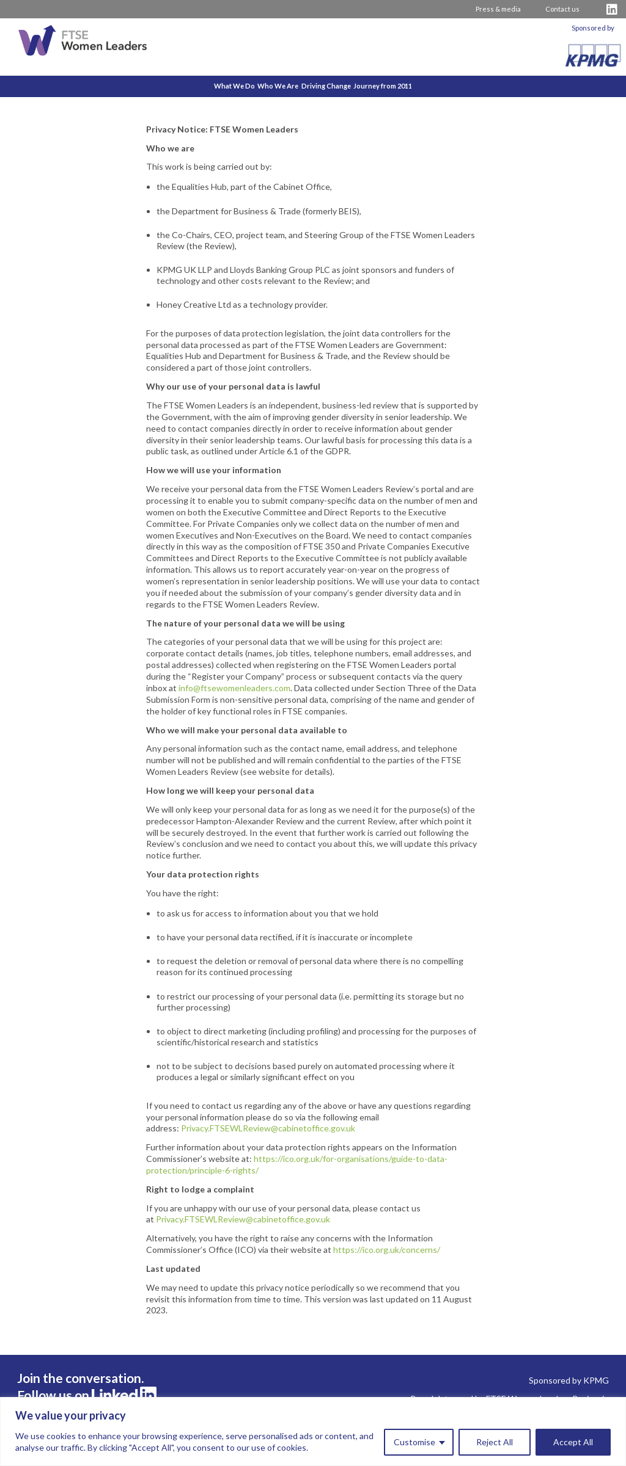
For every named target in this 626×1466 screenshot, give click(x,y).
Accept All (573, 1442)
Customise (414, 1442)
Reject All (494, 1442)
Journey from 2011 (417, 86)
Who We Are (266, 86)
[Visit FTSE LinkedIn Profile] (611, 9)
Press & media (498, 9)
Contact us (562, 9)
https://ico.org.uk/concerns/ (386, 1249)
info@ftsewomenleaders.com (234, 688)
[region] (313, 1431)
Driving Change (338, 86)
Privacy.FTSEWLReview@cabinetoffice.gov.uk (268, 1128)
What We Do (200, 86)
